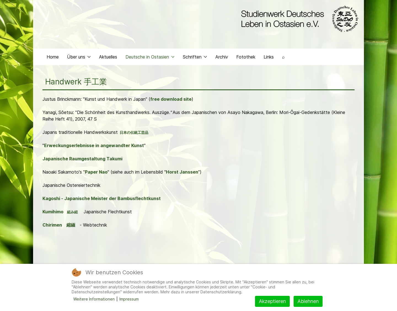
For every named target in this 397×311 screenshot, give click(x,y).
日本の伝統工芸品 (134, 132)
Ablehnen (308, 301)
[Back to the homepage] (298, 19)
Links (269, 57)
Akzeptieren (272, 301)
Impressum (129, 299)
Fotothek (245, 57)
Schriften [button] (195, 57)
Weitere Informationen (94, 299)
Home (53, 57)
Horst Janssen (182, 172)
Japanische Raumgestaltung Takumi (82, 158)
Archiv (221, 57)
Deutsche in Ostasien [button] (150, 57)
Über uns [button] (79, 57)
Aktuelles (108, 57)
